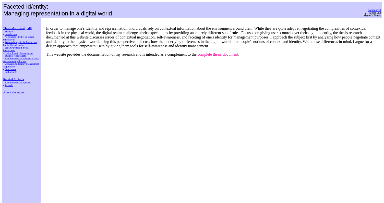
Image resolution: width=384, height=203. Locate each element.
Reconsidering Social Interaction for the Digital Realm (20, 43)
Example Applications (15, 55)
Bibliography (11, 72)
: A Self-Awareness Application (21, 60)
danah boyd (374, 10)
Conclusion (10, 69)
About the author (14, 92)
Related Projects (13, 79)
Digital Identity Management (19, 53)
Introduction (11, 34)
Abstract (8, 31)
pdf (29, 28)
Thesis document (14, 28)
